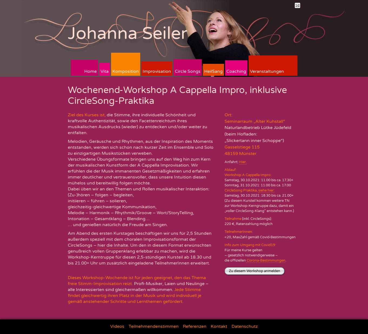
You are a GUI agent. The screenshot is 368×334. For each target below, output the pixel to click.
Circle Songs (187, 71)
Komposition (125, 71)
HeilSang (213, 71)
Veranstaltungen (267, 71)
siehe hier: (266, 190)
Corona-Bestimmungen (265, 260)
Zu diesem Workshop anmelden (254, 271)
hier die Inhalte (112, 245)
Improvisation (157, 71)
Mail (297, 5)
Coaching (236, 71)
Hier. (243, 162)
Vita (105, 71)
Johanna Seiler (128, 33)
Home (90, 71)
